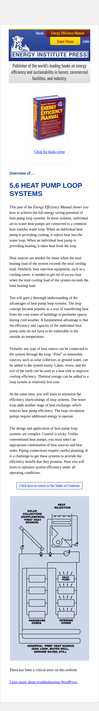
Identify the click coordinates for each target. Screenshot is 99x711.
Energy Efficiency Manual (67, 33)
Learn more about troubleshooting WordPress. (44, 682)
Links (86, 41)
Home (40, 33)
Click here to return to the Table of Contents (49, 486)
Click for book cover (49, 152)
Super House (65, 41)
